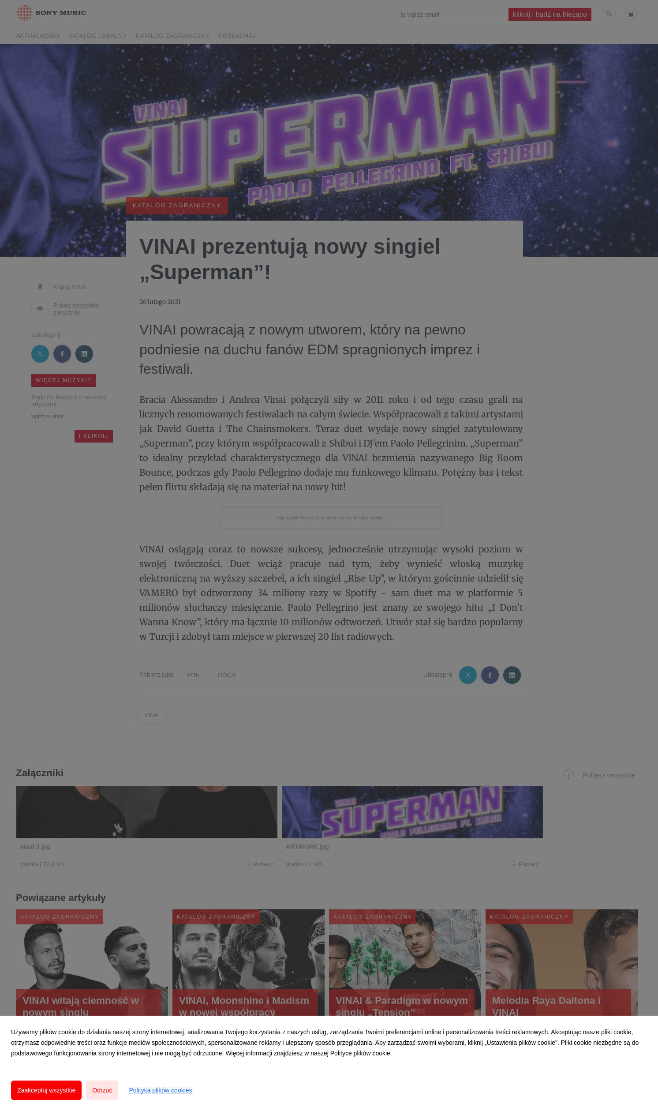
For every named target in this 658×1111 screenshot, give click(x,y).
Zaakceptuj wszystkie (46, 1090)
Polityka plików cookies (160, 1090)
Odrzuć (102, 1090)
